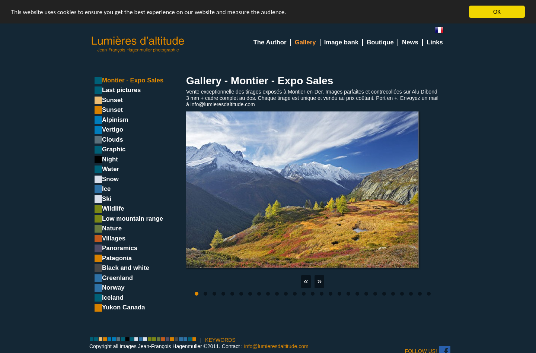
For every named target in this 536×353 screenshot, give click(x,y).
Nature (112, 228)
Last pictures (121, 90)
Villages (113, 238)
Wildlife (113, 208)
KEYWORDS (220, 340)
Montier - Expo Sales (132, 80)
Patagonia (117, 258)
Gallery (305, 42)
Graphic (113, 149)
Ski (106, 198)
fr (442, 31)
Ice (106, 188)
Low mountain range (132, 218)
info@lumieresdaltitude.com (276, 346)
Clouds (112, 139)
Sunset (112, 100)
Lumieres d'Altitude (138, 44)
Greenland (117, 277)
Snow (110, 179)
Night (110, 159)
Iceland (113, 297)
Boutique (380, 42)
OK (497, 12)
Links (435, 42)
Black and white (125, 267)
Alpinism (115, 119)
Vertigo (112, 129)
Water (110, 169)
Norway (113, 287)
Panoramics (119, 248)
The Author (270, 42)
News (410, 42)
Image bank (341, 42)
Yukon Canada (123, 307)
